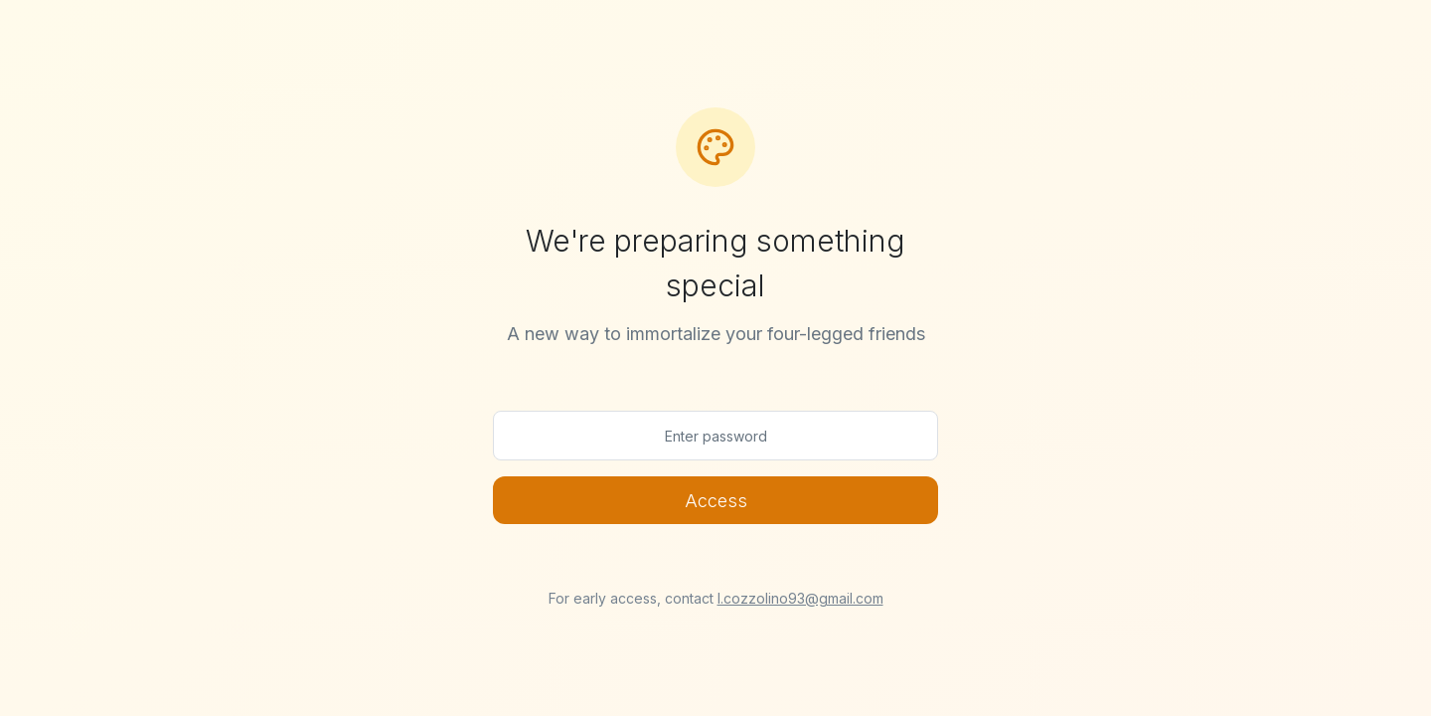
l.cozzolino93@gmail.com (800, 598)
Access (716, 500)
